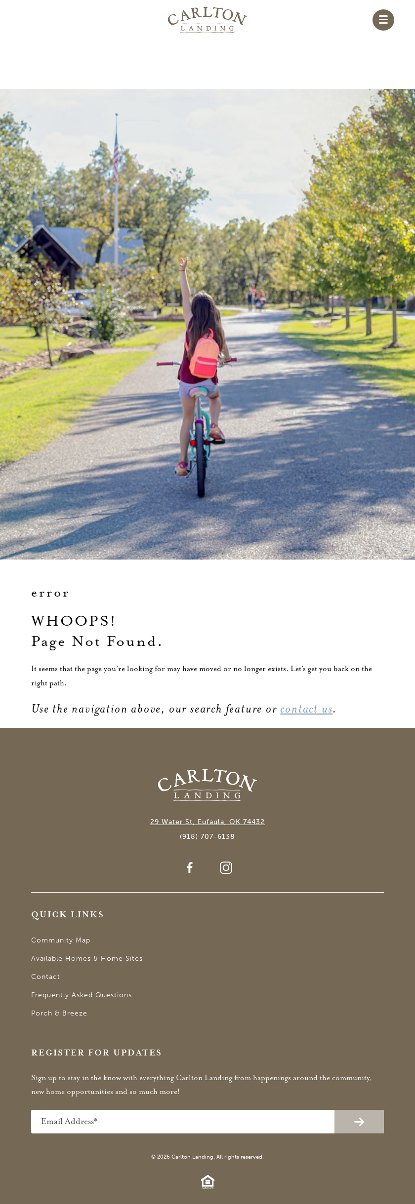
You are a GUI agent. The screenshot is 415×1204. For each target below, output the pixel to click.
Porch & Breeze (59, 1013)
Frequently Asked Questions (81, 995)
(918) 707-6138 (207, 836)
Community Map (60, 940)
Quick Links (67, 915)
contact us (306, 709)
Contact (45, 977)
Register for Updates (96, 1053)
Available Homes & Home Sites (87, 958)
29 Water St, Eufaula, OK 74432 (207, 822)
